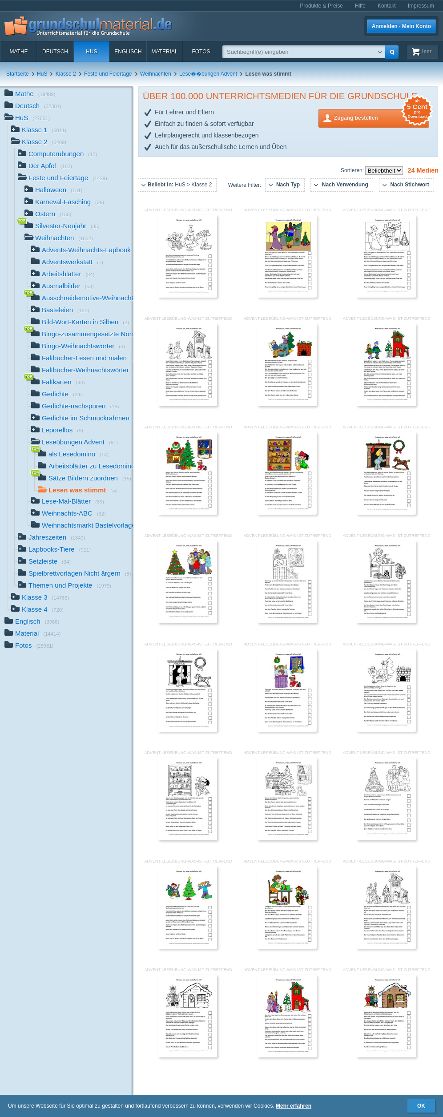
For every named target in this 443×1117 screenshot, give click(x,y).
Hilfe (360, 6)
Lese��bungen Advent (208, 74)
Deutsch (55, 51)
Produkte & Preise (321, 6)
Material (164, 51)
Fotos (201, 51)
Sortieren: (353, 170)
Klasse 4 (37, 610)
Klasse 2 (66, 74)
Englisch (127, 51)
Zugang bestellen (381, 117)
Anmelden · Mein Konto (401, 26)
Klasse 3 (40, 598)
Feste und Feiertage (108, 74)
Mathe (18, 51)
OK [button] (421, 1106)
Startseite (17, 74)
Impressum (421, 6)
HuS (91, 51)
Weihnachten (155, 74)
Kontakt (387, 6)
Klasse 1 (38, 130)
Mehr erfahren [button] (293, 1106)
